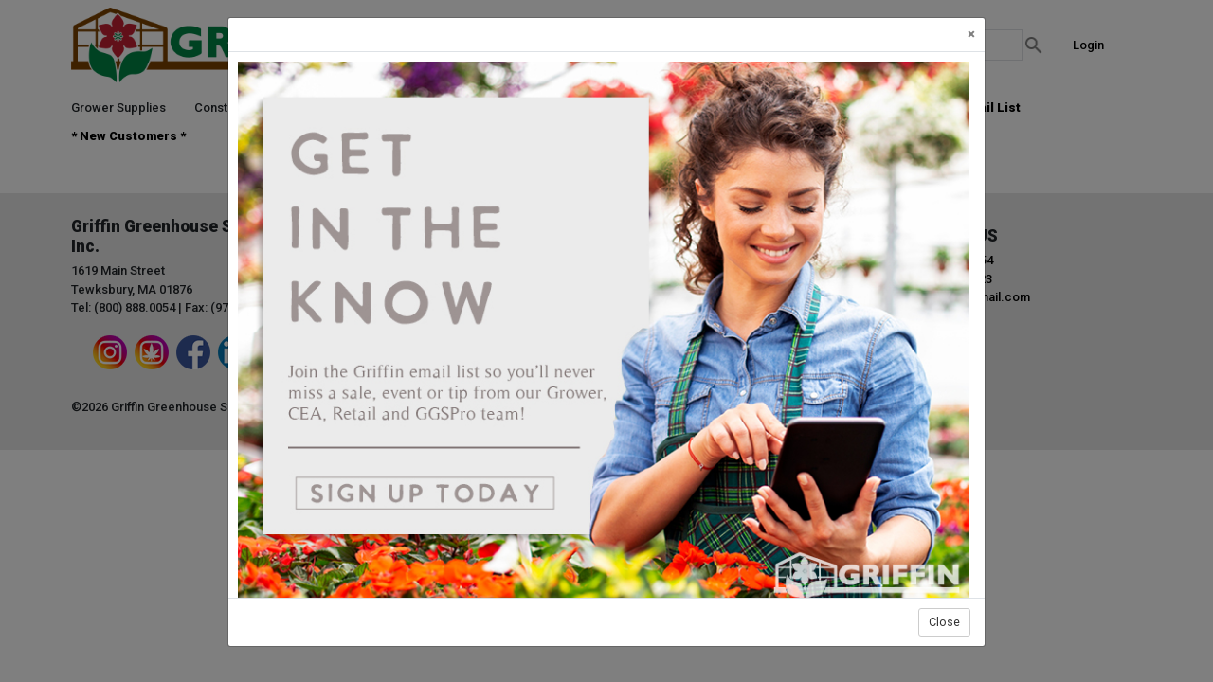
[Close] (971, 34)
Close (944, 622)
